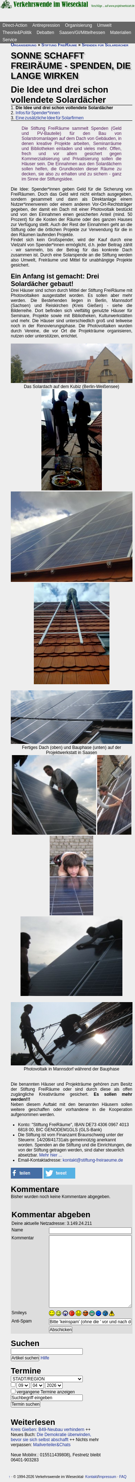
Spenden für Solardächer (105, 44)
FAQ (122, 1477)
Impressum (107, 1477)
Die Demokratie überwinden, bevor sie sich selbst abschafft (51, 1437)
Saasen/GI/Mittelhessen (82, 32)
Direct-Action (15, 25)
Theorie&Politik (17, 32)
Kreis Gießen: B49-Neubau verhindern (47, 1429)
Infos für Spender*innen (37, 112)
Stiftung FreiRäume (59, 44)
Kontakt (91, 1477)
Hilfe (45, 1357)
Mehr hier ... (50, 1155)
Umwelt (104, 25)
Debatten (45, 32)
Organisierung (78, 25)
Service (10, 39)
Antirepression (46, 25)
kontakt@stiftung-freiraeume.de (93, 1160)
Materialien (120, 32)
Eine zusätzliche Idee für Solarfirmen (49, 117)
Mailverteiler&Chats (52, 1444)
